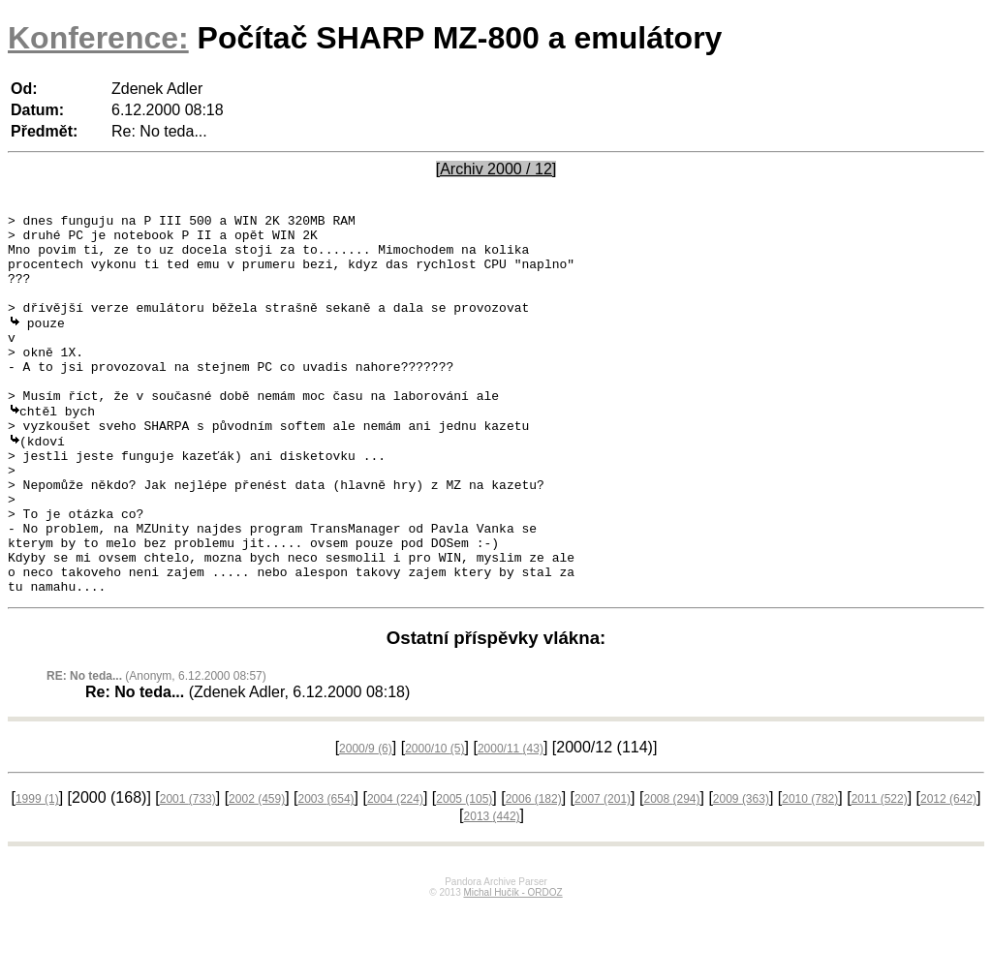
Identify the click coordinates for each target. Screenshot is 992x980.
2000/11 (510, 821)
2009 (741, 871)
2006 (534, 871)
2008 (671, 871)
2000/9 (365, 821)
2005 (464, 871)
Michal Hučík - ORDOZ (512, 965)
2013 (492, 889)
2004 (395, 871)
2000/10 (434, 821)
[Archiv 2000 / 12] (496, 169)
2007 (602, 871)
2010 (810, 871)
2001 (188, 871)
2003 (326, 871)
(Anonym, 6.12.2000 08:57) (156, 748)
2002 (257, 871)
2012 (948, 871)
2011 (880, 871)
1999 (37, 871)
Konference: (98, 37)
